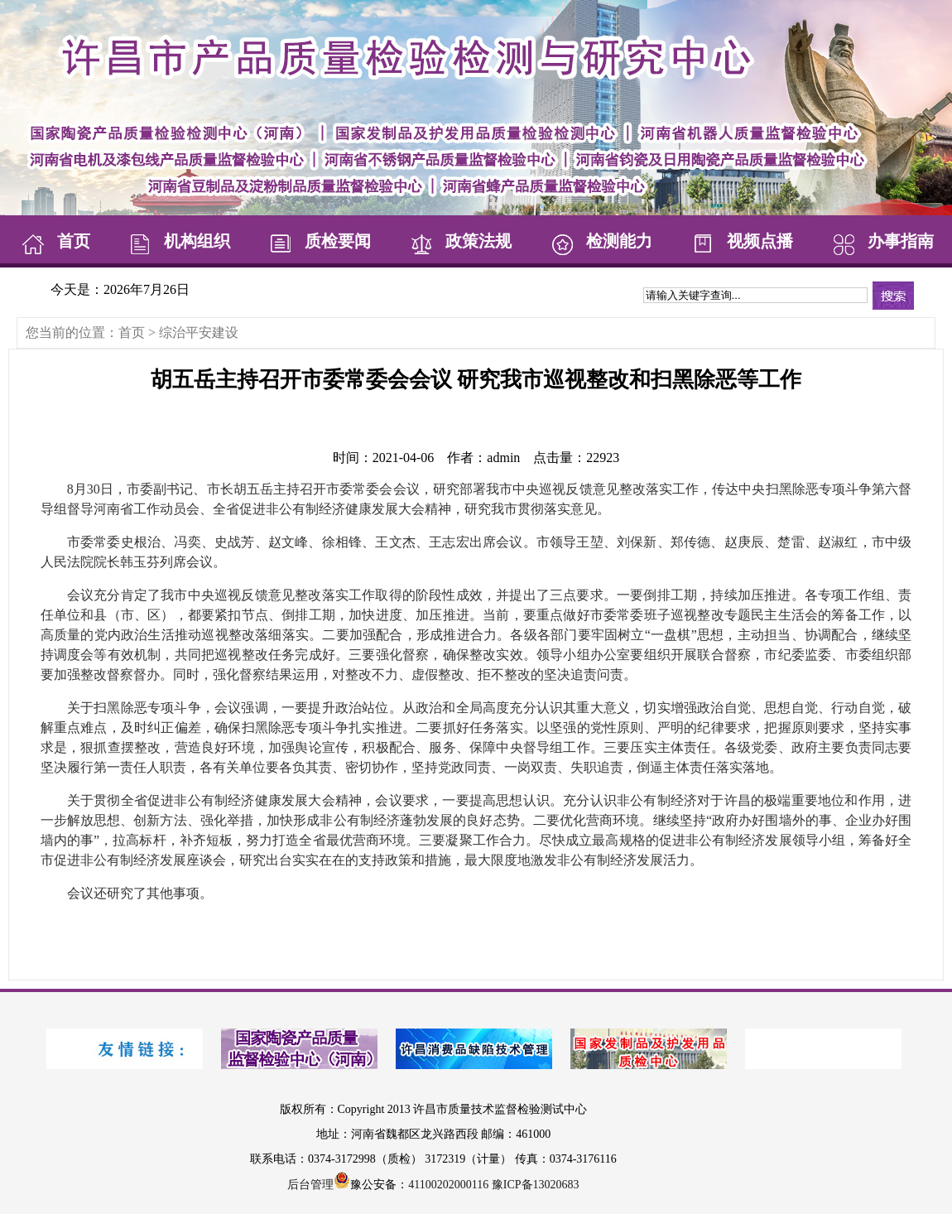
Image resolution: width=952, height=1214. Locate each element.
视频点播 (739, 241)
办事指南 (880, 241)
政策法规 (458, 241)
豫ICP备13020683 (535, 1184)
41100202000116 (448, 1184)
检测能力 (598, 241)
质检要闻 (317, 241)
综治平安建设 (198, 332)
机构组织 (176, 241)
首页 (53, 241)
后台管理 (310, 1184)
